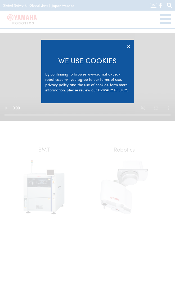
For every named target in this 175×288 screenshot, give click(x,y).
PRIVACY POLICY (112, 89)
